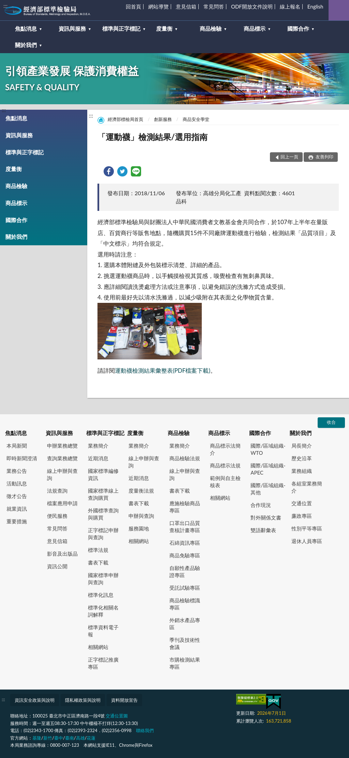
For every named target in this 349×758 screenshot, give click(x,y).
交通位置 (301, 503)
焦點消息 (16, 118)
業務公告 (16, 471)
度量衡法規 (141, 491)
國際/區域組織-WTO (268, 449)
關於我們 (16, 236)
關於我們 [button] (26, 45)
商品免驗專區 (184, 555)
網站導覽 (158, 6)
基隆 (36, 738)
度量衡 (13, 169)
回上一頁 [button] (289, 156)
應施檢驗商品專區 (184, 506)
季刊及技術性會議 (184, 643)
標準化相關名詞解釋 (103, 611)
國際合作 (16, 220)
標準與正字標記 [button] (121, 28)
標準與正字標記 (24, 152)
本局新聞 (16, 446)
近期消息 (98, 458)
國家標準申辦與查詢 (103, 578)
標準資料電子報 (103, 630)
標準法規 (98, 550)
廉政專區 (301, 516)
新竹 (47, 738)
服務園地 (138, 528)
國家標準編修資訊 (103, 474)
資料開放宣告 (124, 700)
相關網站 (98, 647)
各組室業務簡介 (306, 487)
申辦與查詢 (141, 516)
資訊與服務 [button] (72, 28)
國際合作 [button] (298, 28)
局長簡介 (301, 446)
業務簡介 (98, 446)
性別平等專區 (306, 528)
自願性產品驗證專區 (184, 571)
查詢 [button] (339, 10)
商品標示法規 (225, 465)
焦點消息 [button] (26, 28)
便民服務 (57, 516)
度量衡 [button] (164, 28)
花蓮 (91, 738)
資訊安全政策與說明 (35, 700)
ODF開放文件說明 (252, 6)
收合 (331, 422)
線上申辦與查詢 (62, 474)
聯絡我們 (145, 730)
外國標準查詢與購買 (103, 514)
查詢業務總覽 (62, 458)
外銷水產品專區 (184, 623)
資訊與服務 (19, 135)
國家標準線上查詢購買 (103, 494)
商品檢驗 (16, 186)
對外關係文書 (266, 517)
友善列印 (324, 156)
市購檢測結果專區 (184, 663)
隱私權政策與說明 (83, 700)
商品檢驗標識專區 (184, 603)
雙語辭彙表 (263, 530)
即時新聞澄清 (21, 458)
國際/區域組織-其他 (268, 488)
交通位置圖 (117, 715)
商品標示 (16, 203)
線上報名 (290, 6)
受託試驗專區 (184, 588)
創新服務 (163, 119)
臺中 (58, 738)
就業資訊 (16, 509)
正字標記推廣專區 (103, 663)
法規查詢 (57, 491)
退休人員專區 (306, 541)
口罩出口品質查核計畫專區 (184, 526)
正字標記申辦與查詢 (103, 533)
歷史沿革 (301, 458)
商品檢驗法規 (184, 458)
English (315, 6)
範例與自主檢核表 (225, 481)
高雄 (80, 738)
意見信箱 (186, 6)
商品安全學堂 (196, 119)
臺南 (69, 738)
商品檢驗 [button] (211, 28)
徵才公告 (16, 496)
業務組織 (301, 471)
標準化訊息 (100, 595)
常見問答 (213, 6)
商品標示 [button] (254, 28)
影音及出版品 (62, 554)
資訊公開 (57, 566)
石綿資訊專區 (184, 543)
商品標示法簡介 (225, 449)
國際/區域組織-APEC (268, 469)
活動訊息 (16, 483)
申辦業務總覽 (62, 446)
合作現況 (261, 505)
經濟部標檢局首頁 (125, 119)
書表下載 (98, 562)
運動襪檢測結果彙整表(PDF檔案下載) (162, 370)
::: (5, 5)
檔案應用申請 (62, 503)
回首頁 (133, 6)
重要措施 (16, 521)
